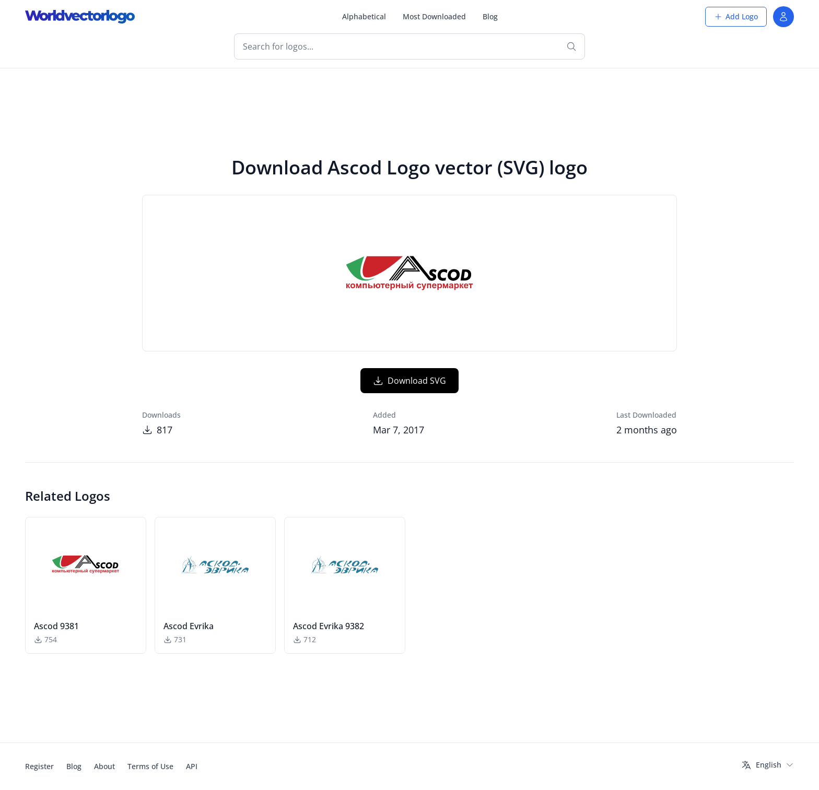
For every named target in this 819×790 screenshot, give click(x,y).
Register (39, 766)
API (191, 766)
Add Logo (736, 16)
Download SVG (409, 380)
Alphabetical (364, 16)
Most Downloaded (434, 16)
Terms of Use (150, 766)
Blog (490, 16)
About (104, 766)
